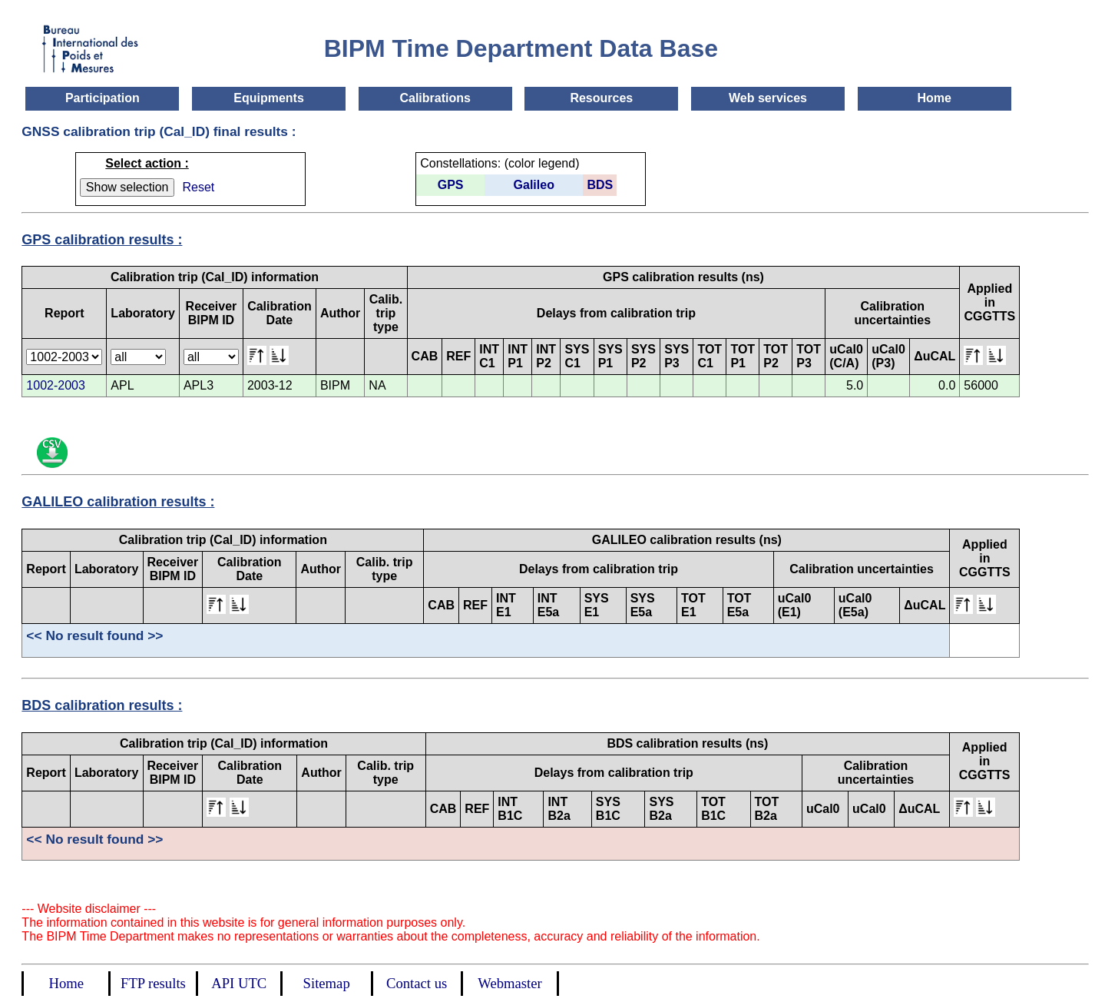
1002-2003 (55, 385)
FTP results (153, 983)
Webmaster (509, 983)
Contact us (416, 983)
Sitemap (326, 983)
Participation (102, 98)
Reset (198, 187)
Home (934, 98)
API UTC (238, 983)
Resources (601, 98)
